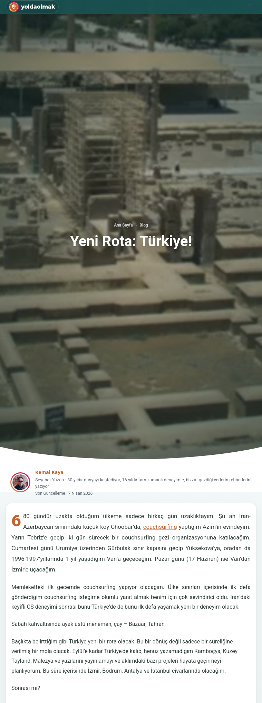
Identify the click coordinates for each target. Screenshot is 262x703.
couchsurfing (160, 526)
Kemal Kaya (49, 472)
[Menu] (250, 7)
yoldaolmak (38, 7)
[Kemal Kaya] (20, 482)
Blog (143, 225)
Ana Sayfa (123, 225)
